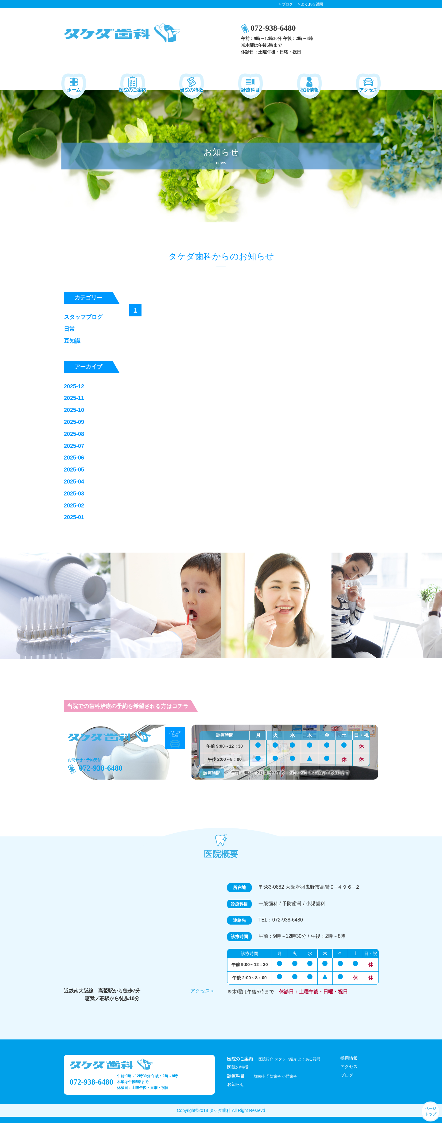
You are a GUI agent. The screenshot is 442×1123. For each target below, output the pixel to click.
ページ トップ (430, 1111)
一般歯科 (257, 1076)
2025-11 (74, 398)
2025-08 (74, 434)
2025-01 (74, 517)
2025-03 (74, 494)
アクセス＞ (202, 990)
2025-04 (74, 482)
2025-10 (74, 410)
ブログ (346, 1075)
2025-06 (74, 458)
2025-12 (74, 386)
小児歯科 (289, 1076)
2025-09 (74, 422)
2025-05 (74, 470)
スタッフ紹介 (286, 1059)
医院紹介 (265, 1059)
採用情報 (349, 1058)
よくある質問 (309, 1059)
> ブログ (285, 4)
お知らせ (235, 1084)
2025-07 (74, 446)
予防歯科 (273, 1076)
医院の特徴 (238, 1067)
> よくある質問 (310, 4)
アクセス (349, 1066)
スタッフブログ (83, 317)
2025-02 (74, 506)
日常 (69, 329)
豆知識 (72, 341)
